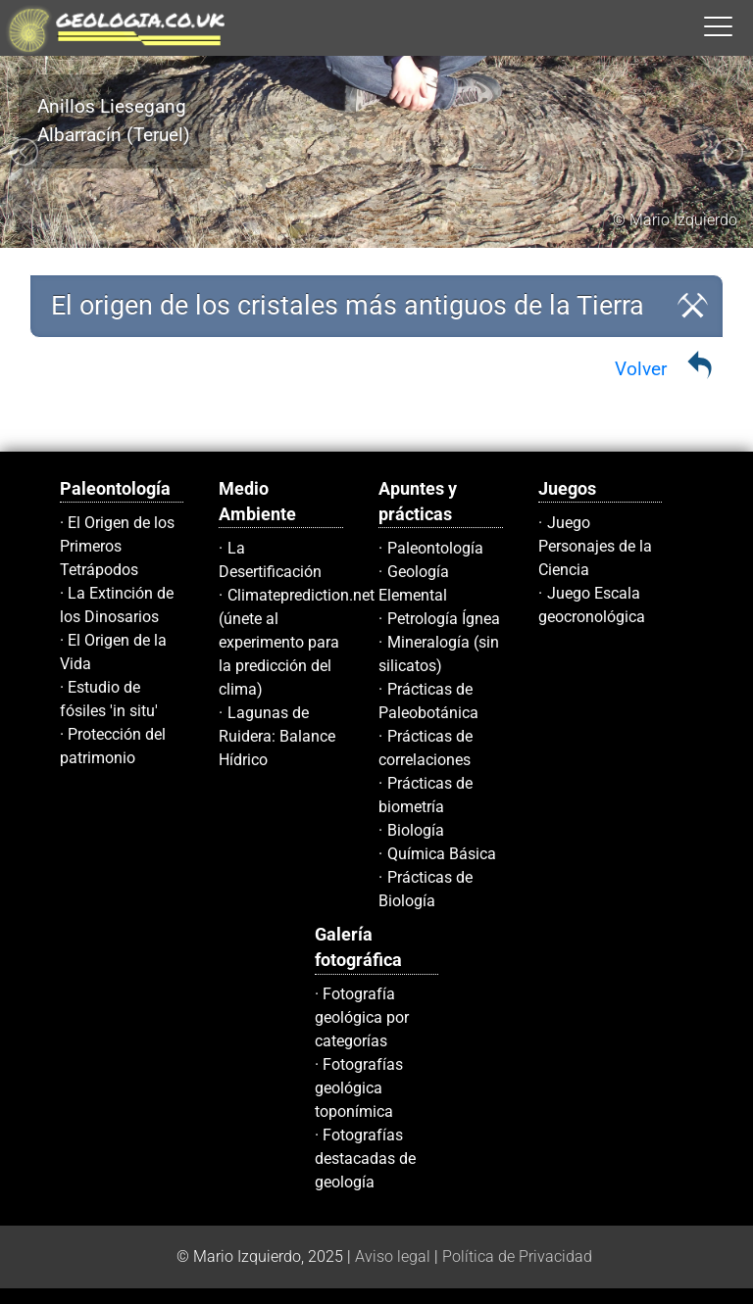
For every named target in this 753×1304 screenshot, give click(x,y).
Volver (641, 369)
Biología (415, 830)
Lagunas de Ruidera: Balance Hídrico (277, 736)
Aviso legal (392, 1256)
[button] (738, 25)
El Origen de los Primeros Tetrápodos (118, 546)
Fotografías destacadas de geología (365, 1158)
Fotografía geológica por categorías (362, 1017)
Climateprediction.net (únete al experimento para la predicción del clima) (297, 642)
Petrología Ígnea (443, 618)
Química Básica (441, 854)
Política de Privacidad (517, 1256)
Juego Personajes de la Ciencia (595, 546)
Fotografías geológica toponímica (359, 1088)
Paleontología (435, 548)
